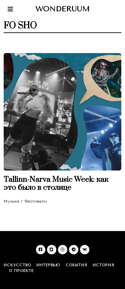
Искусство (17, 265)
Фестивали (36, 201)
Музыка (11, 201)
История (103, 265)
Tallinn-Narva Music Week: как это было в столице (56, 184)
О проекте (21, 271)
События (76, 265)
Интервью (48, 265)
